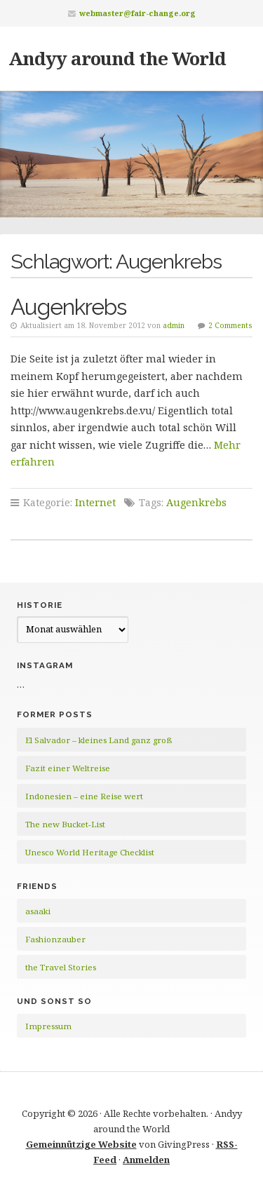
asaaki (37, 911)
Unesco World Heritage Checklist (89, 852)
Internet (95, 502)
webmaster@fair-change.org (137, 13)
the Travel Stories (60, 967)
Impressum (48, 1026)
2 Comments (230, 325)
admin (173, 325)
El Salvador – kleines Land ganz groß (98, 740)
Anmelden (146, 1159)
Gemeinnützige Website (81, 1144)
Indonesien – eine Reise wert (84, 796)
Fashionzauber (55, 939)
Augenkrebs (68, 307)
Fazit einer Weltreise (67, 768)
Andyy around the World (117, 58)
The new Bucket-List (65, 824)
